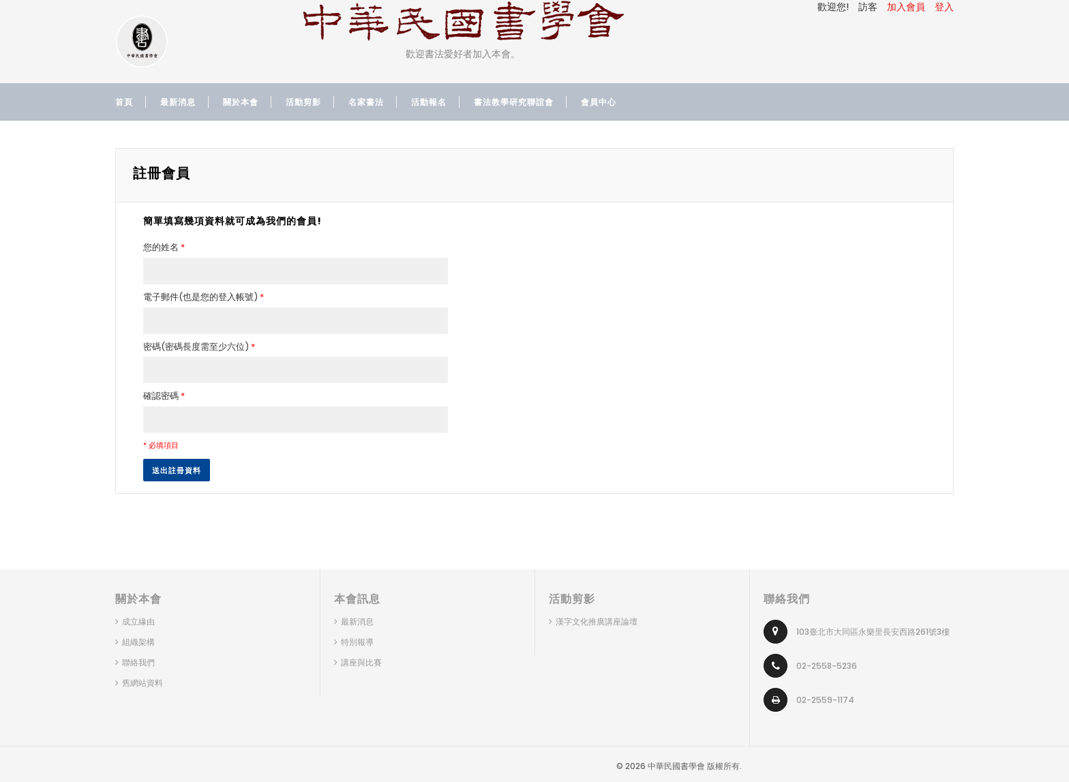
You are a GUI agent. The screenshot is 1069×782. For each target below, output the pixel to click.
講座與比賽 (361, 662)
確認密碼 (164, 396)
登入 (944, 7)
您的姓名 (164, 247)
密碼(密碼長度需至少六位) (199, 347)
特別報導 (357, 642)
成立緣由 (138, 621)
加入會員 (906, 7)
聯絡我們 (138, 662)
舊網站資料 (142, 683)
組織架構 (138, 642)
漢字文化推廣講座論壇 (596, 621)
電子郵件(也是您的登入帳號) (203, 297)
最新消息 (357, 621)
